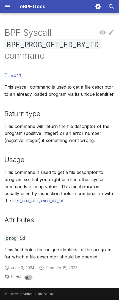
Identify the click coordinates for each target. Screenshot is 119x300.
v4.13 (12, 75)
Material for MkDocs (40, 294)
